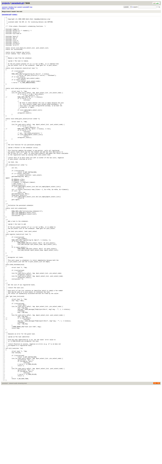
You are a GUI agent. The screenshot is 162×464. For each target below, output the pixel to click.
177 (3, 326)
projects (6, 3)
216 (3, 395)
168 (3, 311)
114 (3, 216)
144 (3, 269)
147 (3, 274)
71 (3, 141)
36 (3, 79)
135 (3, 253)
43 (3, 91)
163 (3, 302)
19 (3, 49)
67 (3, 134)
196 (3, 360)
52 (3, 107)
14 (3, 41)
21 (3, 53)
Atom (155, 461)
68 (3, 135)
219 (3, 400)
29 (3, 67)
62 (3, 125)
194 (3, 356)
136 (3, 255)
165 (3, 305)
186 (3, 342)
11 (3, 35)
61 (3, 123)
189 (3, 347)
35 (3, 77)
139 (3, 260)
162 (3, 300)
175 (3, 323)
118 (3, 223)
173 (3, 319)
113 (3, 214)
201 (3, 369)
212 (3, 388)
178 (3, 328)
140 (3, 262)
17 (3, 46)
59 (3, 119)
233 (3, 425)
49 (3, 102)
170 (3, 314)
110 (3, 209)
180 (3, 332)
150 (3, 279)
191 (3, 351)
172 (3, 318)
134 (3, 251)
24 (3, 58)
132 (3, 248)
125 (3, 235)
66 (3, 132)
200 (3, 367)
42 (3, 90)
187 (3, 344)
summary (4, 7)
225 (3, 411)
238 (3, 433)
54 (3, 111)
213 (3, 390)
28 (3, 65)
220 (3, 402)
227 (3, 414)
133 (3, 249)
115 (3, 218)
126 (3, 237)
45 (3, 95)
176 (3, 325)
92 (3, 177)
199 (3, 365)
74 (3, 146)
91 (3, 176)
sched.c (14, 14)
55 (3, 112)
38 (3, 83)
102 (3, 195)
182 (3, 335)
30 (3, 69)
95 (3, 183)
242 (3, 440)
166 (3, 307)
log (15, 7)
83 (3, 162)
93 (3, 179)
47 (3, 98)
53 (3, 109)
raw (8, 8)
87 (3, 169)
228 (3, 416)
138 (3, 258)
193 (3, 354)
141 (3, 263)
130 (3, 244)
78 (3, 153)
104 (3, 198)
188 (3, 346)
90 (3, 174)
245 (3, 446)
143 (3, 267)
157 (3, 291)
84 (3, 163)
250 (3, 454)
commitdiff (26, 7)
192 (3, 353)
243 (3, 442)
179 (3, 330)
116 (3, 219)
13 (3, 39)
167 (3, 309)
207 (3, 379)
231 (3, 421)
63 (3, 127)
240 (3, 437)
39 (3, 84)
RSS (158, 461)
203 (3, 372)
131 (3, 246)
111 (3, 211)
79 (3, 155)
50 (3, 104)
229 (3, 418)
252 (3, 458)
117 (3, 221)
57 (3, 116)
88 (3, 170)
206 (3, 377)
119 (3, 225)
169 (3, 312)
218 (3, 398)
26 (3, 62)
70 (3, 139)
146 (3, 272)
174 (3, 321)
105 (3, 200)
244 (3, 444)
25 (3, 60)
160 (3, 297)
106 (3, 202)
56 (3, 114)
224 (3, 409)
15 (3, 42)
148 (3, 276)
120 (3, 226)
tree (31, 7)
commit (19, 7)
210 (3, 384)
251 (3, 456)
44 (3, 93)
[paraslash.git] (6, 14)
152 (3, 283)
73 (3, 144)
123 (3, 232)
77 (3, 151)
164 (3, 304)
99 (3, 190)
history (4, 8)
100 (3, 191)
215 (3, 393)
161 (3, 298)
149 (3, 277)
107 (3, 204)
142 (3, 265)
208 (3, 381)
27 (3, 63)
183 (3, 337)
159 (3, 295)
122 (3, 230)
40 (3, 86)
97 (3, 186)
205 (3, 376)
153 (3, 284)
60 (3, 121)
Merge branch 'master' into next (12, 11)
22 (3, 55)
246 (3, 447)
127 (3, 239)
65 (3, 130)
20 (3, 51)
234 (3, 426)
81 (3, 158)
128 (3, 240)
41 (3, 88)
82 (3, 160)
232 (3, 423)
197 (3, 361)
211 (3, 386)
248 (3, 451)
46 (3, 97)
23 (3, 56)
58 (3, 118)
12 (3, 37)
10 (3, 34)
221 (3, 404)
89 (3, 172)
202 (3, 370)
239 (3, 435)
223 (3, 407)
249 (3, 453)
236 (3, 430)
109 (3, 207)
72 (3, 142)
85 (3, 165)
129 (3, 242)
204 (3, 374)
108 (3, 205)
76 (3, 149)
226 (3, 412)
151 (3, 281)
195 (3, 358)
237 (3, 432)
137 (3, 256)
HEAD (12, 8)
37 (3, 81)
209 (3, 383)
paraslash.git (17, 3)
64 (3, 128)
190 (3, 349)
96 (3, 184)
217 (3, 397)
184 (3, 339)
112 (3, 212)
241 (3, 439)
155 (3, 288)
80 (3, 156)
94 (3, 181)
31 (3, 70)
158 (3, 293)
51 (3, 105)
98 (3, 188)
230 (3, 419)
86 (3, 167)
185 (3, 340)
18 (3, 48)
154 (3, 286)
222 (3, 405)
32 (3, 72)
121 (3, 228)
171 (3, 316)
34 (3, 76)
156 (3, 290)
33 (3, 74)
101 (3, 193)
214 (3, 391)
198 (3, 363)
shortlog (11, 7)
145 (3, 270)
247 (3, 449)
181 (3, 333)
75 (3, 148)
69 (3, 137)
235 (3, 428)
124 (3, 233)
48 (3, 100)
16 (3, 44)
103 (3, 197)
